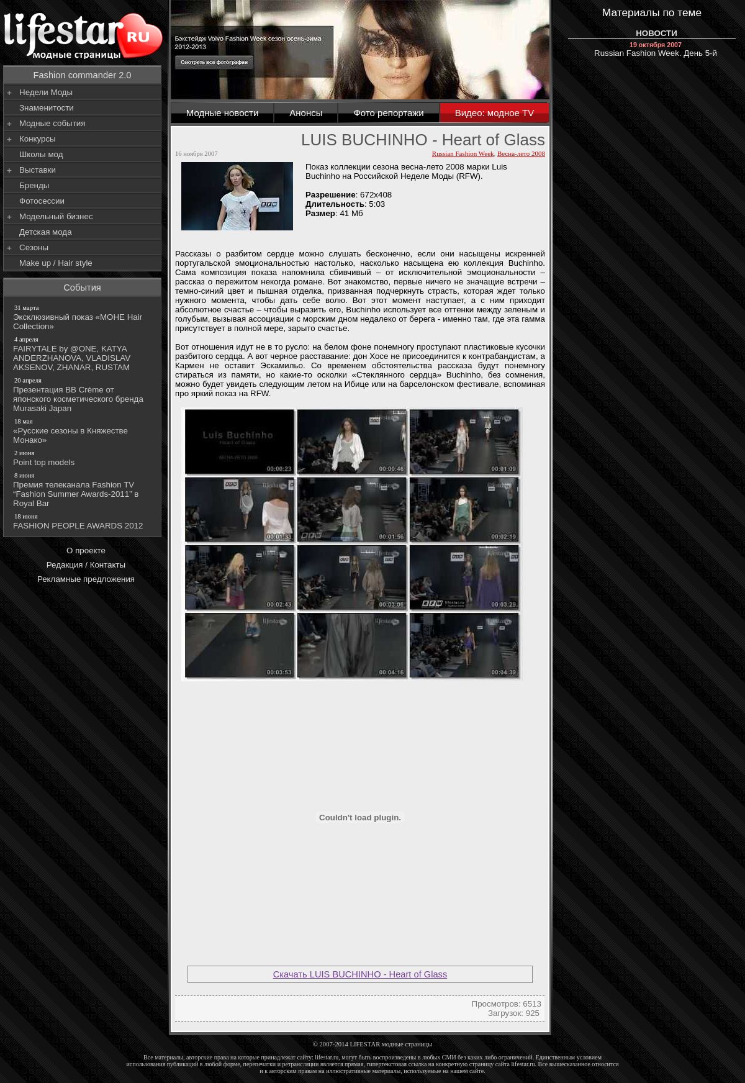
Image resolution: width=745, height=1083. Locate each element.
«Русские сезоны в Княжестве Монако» (83, 431)
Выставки (37, 169)
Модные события (52, 123)
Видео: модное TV (495, 112)
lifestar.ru (523, 1064)
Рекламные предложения (86, 579)
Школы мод (41, 154)
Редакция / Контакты (86, 564)
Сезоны (33, 247)
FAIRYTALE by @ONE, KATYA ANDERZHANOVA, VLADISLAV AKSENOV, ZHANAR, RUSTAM (83, 353)
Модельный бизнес (56, 216)
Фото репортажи (388, 112)
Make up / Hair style (56, 263)
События (82, 287)
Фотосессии (42, 201)
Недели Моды (46, 92)
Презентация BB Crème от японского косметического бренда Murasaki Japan (83, 394)
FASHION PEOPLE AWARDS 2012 (83, 521)
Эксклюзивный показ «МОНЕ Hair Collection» (83, 317)
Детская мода (45, 232)
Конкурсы (37, 138)
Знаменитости (46, 107)
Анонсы (305, 112)
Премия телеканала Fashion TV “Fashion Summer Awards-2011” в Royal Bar (83, 489)
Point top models (83, 457)
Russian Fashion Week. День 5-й (655, 49)
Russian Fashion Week (463, 153)
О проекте (86, 550)
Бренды (34, 185)
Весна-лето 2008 (521, 153)
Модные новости (222, 112)
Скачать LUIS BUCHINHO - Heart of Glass (360, 974)
